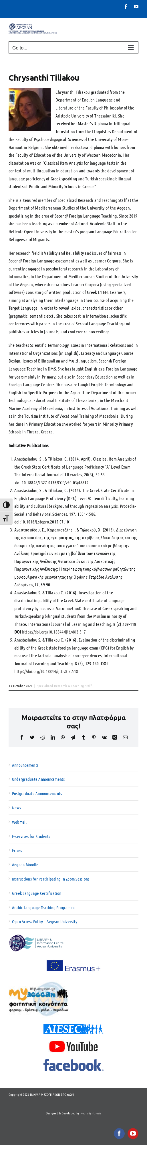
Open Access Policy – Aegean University (44, 921)
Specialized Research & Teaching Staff (64, 685)
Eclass (17, 850)
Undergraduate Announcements (38, 779)
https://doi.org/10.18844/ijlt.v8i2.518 (46, 671)
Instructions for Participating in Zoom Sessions (50, 878)
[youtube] (133, 1133)
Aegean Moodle (25, 864)
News (16, 807)
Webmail (19, 822)
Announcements (25, 765)
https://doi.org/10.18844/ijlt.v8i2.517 (54, 631)
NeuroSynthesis (90, 1113)
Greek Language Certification (36, 893)
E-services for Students (31, 836)
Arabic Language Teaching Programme (44, 907)
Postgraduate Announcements (37, 793)
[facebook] (119, 1133)
